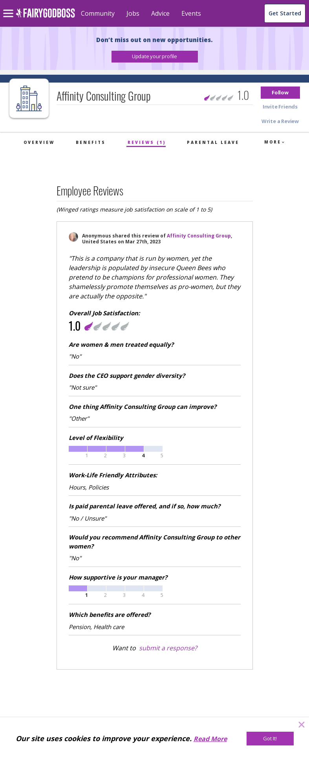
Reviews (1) (147, 142)
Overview (39, 142)
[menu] (9, 7)
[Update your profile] (155, 57)
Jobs (132, 13)
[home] (45, 17)
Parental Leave (213, 142)
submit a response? (168, 648)
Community (98, 13)
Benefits (91, 142)
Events (191, 13)
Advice (160, 13)
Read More (210, 738)
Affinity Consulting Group (199, 235)
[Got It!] (270, 738)
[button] (155, 57)
